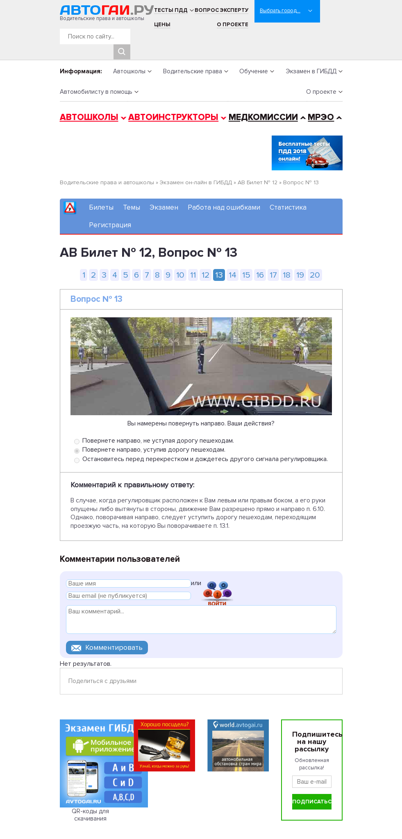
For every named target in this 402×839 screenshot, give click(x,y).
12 (205, 275)
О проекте (232, 24)
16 (260, 275)
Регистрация (110, 225)
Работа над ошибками (224, 207)
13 (219, 275)
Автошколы (129, 71)
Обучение (253, 71)
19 (300, 275)
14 (232, 275)
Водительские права (192, 71)
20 (315, 275)
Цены (162, 24)
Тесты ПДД (171, 10)
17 (273, 275)
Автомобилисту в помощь (96, 91)
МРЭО (321, 117)
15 (246, 275)
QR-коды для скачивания (90, 814)
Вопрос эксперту (221, 10)
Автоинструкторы (173, 117)
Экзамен (164, 207)
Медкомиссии (263, 117)
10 (180, 275)
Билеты (101, 207)
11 (193, 275)
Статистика (288, 207)
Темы (131, 207)
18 (287, 275)
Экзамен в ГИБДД (311, 71)
